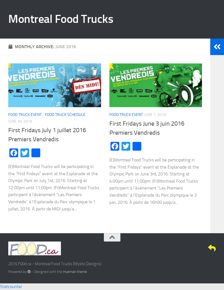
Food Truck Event (25, 114)
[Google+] (202, 248)
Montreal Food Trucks (60, 19)
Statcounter (11, 286)
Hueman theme (75, 272)
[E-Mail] (212, 248)
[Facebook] (182, 248)
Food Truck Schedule (65, 114)
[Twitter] (192, 248)
